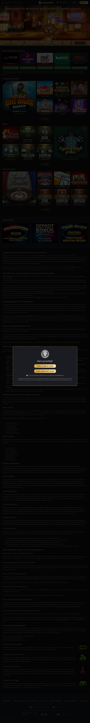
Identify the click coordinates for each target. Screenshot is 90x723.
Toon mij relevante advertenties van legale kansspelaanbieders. (46, 375)
